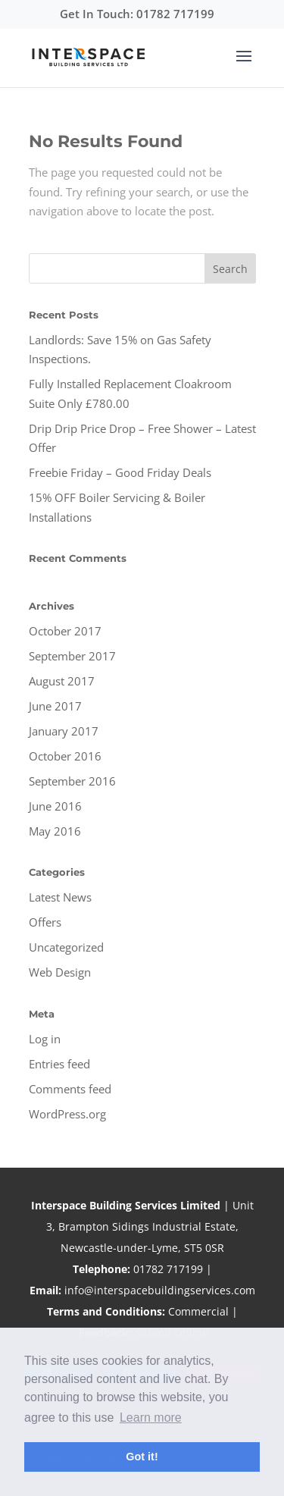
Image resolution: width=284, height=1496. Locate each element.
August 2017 (62, 680)
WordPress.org (67, 1113)
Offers (45, 922)
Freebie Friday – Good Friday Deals (120, 472)
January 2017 (63, 731)
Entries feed (59, 1063)
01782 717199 (168, 1269)
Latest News (60, 897)
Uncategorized (66, 947)
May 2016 (55, 831)
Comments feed (70, 1088)
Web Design (60, 972)
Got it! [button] (142, 1457)
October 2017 (65, 630)
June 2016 (55, 806)
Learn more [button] (151, 1417)
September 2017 (72, 655)
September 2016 (72, 781)
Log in (45, 1038)
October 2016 (65, 756)
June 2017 (55, 706)
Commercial (197, 1311)
